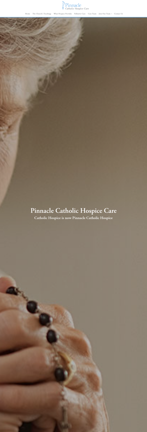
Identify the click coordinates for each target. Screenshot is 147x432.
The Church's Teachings (42, 14)
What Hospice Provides (63, 14)
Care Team (92, 14)
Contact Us (118, 14)
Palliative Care (80, 14)
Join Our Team (104, 14)
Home (27, 14)
